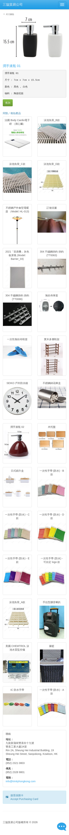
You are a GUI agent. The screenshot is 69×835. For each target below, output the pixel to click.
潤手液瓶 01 (12, 66)
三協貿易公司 (13, 4)
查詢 (7, 102)
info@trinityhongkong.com (21, 781)
